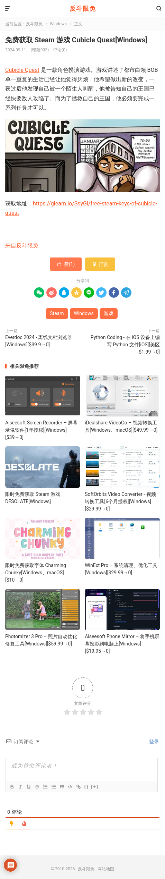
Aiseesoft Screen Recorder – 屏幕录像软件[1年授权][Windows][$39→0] (41, 430)
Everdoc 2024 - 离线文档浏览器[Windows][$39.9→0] (38, 341)
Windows (58, 24)
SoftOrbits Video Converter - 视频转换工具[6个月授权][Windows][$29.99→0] (120, 501)
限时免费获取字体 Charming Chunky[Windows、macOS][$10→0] (35, 573)
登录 (153, 741)
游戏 (108, 313)
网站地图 (106, 869)
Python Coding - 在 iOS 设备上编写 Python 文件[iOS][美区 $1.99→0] (125, 345)
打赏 (100, 264)
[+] (95, 786)
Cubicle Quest (22, 70)
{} (86, 786)
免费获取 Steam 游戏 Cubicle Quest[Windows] (76, 40)
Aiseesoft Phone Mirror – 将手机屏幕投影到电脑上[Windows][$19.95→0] (122, 644)
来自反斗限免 (21, 245)
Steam (57, 313)
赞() (66, 264)
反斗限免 (83, 8)
